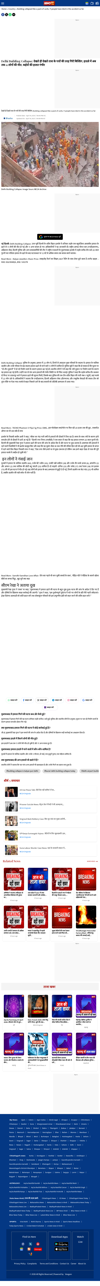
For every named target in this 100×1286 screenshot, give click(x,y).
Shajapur (73, 1140)
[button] (2, 3)
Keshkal (51, 1155)
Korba (31, 1155)
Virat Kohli (24, 1221)
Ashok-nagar (53, 1119)
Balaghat (55, 1136)
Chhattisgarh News (49, 1198)
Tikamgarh (54, 1128)
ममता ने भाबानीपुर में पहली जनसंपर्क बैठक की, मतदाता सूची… (36, 933)
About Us (82, 1263)
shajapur (74, 1149)
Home (4, 9)
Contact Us (65, 1263)
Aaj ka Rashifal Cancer (59, 1187)
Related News (11, 861)
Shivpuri (54, 1140)
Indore (31, 1119)
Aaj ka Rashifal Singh (77, 1187)
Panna (11, 1132)
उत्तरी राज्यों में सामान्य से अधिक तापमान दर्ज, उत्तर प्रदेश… (14, 931)
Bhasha (9, 118)
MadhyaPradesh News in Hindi (60, 1206)
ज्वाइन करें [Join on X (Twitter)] (42, 700)
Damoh (20, 1128)
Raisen (18, 1144)
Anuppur (74, 1119)
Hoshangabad (67, 1136)
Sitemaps (37, 1249)
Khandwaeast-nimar (63, 1124)
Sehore (85, 1136)
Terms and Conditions (49, 1263)
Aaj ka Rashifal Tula (35, 1191)
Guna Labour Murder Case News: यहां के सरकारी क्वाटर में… (43, 848)
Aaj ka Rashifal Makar (74, 1191)
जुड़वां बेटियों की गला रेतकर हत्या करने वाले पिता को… (60, 931)
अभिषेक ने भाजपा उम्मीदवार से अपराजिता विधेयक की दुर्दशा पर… (13, 895)
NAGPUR (86, 1063)
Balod (68, 1168)
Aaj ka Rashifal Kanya (17, 1191)
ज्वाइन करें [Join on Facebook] (27, 700)
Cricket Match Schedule (35, 1225)
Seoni (11, 1140)
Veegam (68, 1274)
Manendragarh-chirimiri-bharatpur (22, 1168)
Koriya (56, 1164)
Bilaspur (60, 1168)
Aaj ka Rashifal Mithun (39, 1187)
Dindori (36, 1128)
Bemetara (41, 1168)
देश (62, 1025)
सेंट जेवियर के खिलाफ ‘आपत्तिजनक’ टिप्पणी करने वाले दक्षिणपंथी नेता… (86, 895)
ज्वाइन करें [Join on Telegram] (57, 700)
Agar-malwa (41, 1119)
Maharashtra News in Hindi (57, 1202)
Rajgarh (27, 1144)
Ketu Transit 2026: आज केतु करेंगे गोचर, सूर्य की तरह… (38, 1021)
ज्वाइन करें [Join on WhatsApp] (12, 700)
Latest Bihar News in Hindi (50, 1215)
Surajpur (48, 1172)
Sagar (28, 1140)
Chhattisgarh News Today (78, 1198)
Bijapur (51, 1168)
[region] (77, 37)
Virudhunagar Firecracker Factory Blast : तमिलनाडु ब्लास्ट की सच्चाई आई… (86, 933)
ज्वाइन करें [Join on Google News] (87, 700)
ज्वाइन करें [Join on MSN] (50, 707)
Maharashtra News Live (17, 1206)
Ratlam (64, 1132)
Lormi (74, 1172)
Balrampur (26, 1172)
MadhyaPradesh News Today (19, 1210)
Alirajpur (64, 1119)
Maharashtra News (37, 1202)
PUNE (62, 1065)
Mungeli (34, 1176)
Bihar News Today (15, 1215)
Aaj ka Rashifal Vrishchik (54, 1191)
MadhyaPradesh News (38, 1206)
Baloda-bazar (14, 1172)
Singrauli (20, 1140)
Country (11, 9)
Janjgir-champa (43, 1159)
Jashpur (55, 1159)
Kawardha (69, 1155)
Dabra (44, 1128)
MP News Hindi (62, 1210)
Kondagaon (41, 1155)
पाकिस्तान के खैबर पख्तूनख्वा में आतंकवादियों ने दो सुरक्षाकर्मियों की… (38, 1060)
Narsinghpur (47, 1132)
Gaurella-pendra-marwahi (71, 1159)
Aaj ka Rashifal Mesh (69, 1183)
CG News (62, 1198)
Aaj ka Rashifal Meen (50, 1183)
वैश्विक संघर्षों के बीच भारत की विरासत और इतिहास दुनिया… (85, 1059)
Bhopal (20, 1136)
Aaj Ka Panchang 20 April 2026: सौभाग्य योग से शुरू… (13, 1021)
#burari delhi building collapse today (60, 771)
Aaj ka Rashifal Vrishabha (18, 1187)
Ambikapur (81, 1155)
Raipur (82, 1172)
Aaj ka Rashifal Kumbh (32, 1183)
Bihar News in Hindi (78, 1210)
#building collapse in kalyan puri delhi (22, 771)
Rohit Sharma (36, 1221)
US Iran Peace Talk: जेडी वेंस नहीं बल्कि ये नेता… (37, 790)
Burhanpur (45, 1136)
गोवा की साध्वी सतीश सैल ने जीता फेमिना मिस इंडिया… (61, 1021)
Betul (36, 1136)
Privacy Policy (20, 1263)
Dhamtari (12, 1159)
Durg (21, 1159)
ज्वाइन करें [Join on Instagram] (72, 700)
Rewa (11, 1144)
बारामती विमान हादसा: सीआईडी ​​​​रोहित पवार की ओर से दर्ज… (62, 1060)
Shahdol (63, 1140)
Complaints (32, 1263)
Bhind (28, 1136)
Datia (28, 1128)
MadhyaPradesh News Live (43, 1210)
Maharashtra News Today (79, 1202)
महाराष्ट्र (86, 1027)
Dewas (11, 1128)
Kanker (60, 1155)
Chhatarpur (13, 1124)
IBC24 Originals (25, 793)
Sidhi (72, 1144)
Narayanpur (37, 1172)
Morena (73, 1132)
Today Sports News (16, 1225)
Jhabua (63, 1128)
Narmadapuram (33, 1132)
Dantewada (30, 1159)
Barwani (82, 1128)
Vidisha (82, 1140)
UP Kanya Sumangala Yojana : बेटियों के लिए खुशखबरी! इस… (43, 833)
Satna (36, 1140)
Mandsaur (83, 1132)
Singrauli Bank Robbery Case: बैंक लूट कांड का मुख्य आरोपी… (43, 819)
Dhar (57, 1132)
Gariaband (35, 1164)
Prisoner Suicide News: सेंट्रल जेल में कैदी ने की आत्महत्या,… (42, 804)
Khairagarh (46, 1164)
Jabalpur (72, 1128)
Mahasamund (67, 1164)
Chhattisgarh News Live (18, 1202)
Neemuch (20, 1132)
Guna (32, 1124)
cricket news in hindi (54, 1225)
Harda (77, 1136)
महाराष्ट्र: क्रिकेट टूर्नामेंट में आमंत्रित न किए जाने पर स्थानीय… (84, 1022)
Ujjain (23, 1119)
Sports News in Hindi (52, 1221)
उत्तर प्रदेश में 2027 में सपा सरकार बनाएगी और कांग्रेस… (37, 894)
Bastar (76, 1168)
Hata (56, 1144)
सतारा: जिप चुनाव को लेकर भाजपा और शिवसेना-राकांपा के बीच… (14, 1060)
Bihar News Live (31, 1215)
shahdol (56, 1149)
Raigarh (12, 1176)
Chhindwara (85, 1119)
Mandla (12, 1136)
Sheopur (45, 1140)
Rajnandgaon (23, 1176)
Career (73, 1263)
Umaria (84, 1124)
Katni (76, 1124)
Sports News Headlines (71, 1221)
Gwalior (24, 1124)
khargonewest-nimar (45, 1124)
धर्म (14, 1025)
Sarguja (66, 1172)
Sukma (57, 1172)
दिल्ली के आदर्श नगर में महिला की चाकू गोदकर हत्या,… (61, 894)
